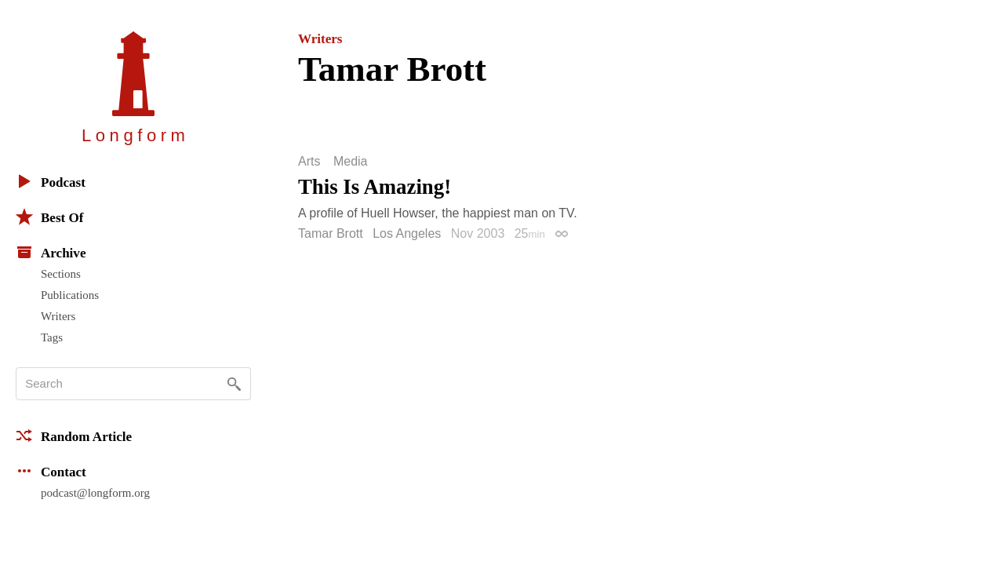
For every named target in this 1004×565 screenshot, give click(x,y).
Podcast (50, 181)
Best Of (49, 216)
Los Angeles (407, 233)
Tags (52, 337)
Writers (58, 316)
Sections (61, 274)
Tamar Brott (330, 233)
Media (350, 161)
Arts (309, 161)
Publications (70, 295)
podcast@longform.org (95, 493)
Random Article (74, 435)
